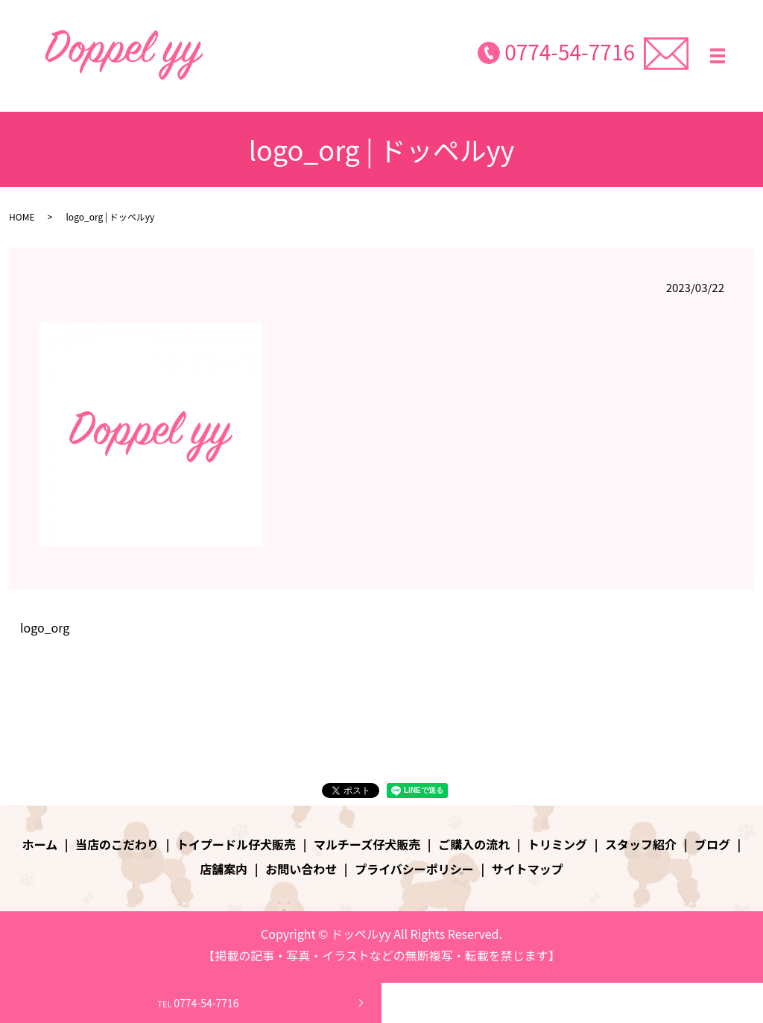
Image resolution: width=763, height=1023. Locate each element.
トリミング (557, 844)
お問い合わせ (301, 869)
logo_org (44, 627)
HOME (21, 216)
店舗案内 (223, 869)
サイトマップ (527, 869)
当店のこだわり (117, 844)
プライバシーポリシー (414, 869)
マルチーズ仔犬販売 (367, 844)
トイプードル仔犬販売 (236, 844)
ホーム (40, 844)
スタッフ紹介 (641, 844)
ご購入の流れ (474, 844)
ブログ (712, 844)
